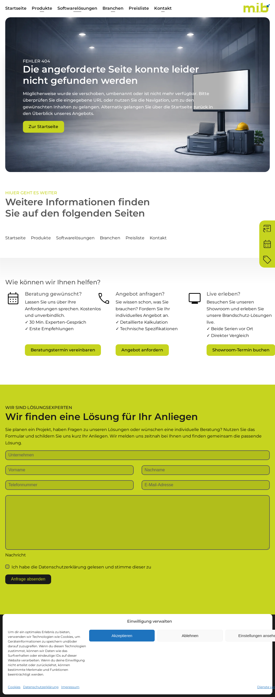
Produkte (42, 8)
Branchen (113, 8)
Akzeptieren (121, 635)
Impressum (70, 687)
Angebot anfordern (142, 349)
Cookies (14, 687)
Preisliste (139, 8)
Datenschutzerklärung (40, 687)
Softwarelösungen (77, 8)
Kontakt (163, 8)
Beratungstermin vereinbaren (63, 349)
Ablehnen (190, 635)
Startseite (15, 8)
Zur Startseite (43, 126)
